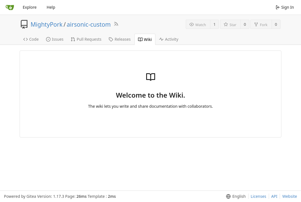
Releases (119, 39)
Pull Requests (86, 39)
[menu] (234, 196)
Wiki (145, 39)
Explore (29, 7)
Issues (54, 39)
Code (31, 39)
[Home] (10, 7)
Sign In (284, 7)
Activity (168, 39)
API (274, 196)
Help (51, 7)
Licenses (258, 196)
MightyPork (47, 24)
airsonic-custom (89, 24)
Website (289, 196)
